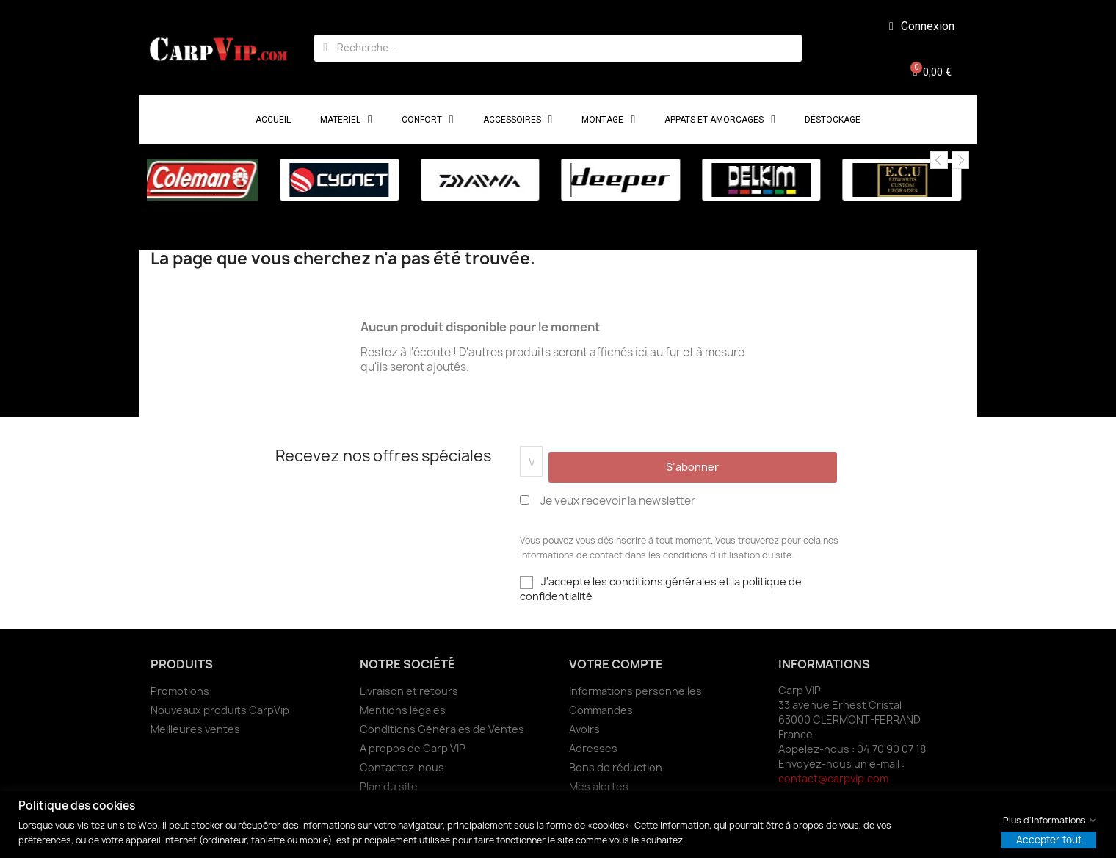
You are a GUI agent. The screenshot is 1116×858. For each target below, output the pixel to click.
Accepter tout (1048, 839)
